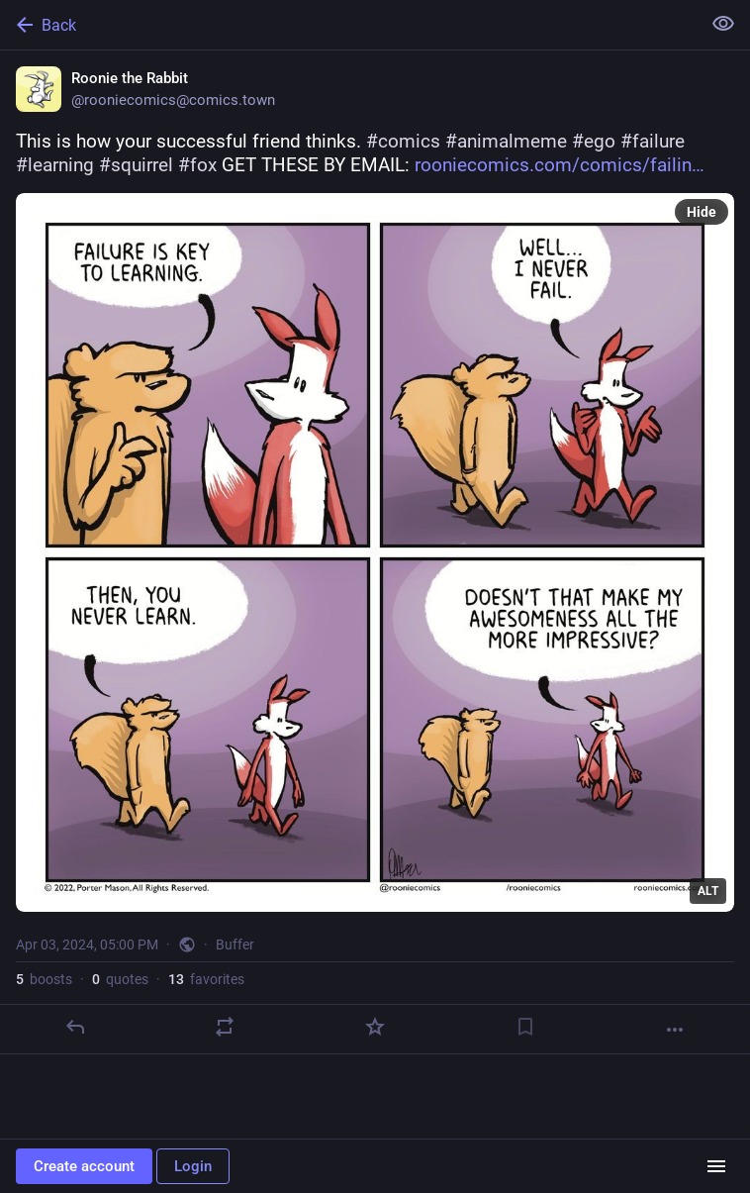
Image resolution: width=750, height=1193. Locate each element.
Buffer (235, 944)
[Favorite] (375, 1027)
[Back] (348, 25)
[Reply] (75, 1027)
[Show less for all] (723, 24)
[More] (675, 1030)
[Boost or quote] (224, 1027)
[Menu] (716, 1166)
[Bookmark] (525, 1027)
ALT (708, 891)
